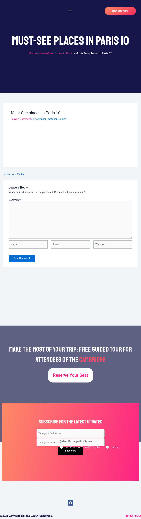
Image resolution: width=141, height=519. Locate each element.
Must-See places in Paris (56, 53)
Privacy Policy (133, 516)
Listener (115, 447)
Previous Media (14, 174)
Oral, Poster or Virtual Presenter (82, 447)
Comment (15, 199)
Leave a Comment (21, 119)
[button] (70, 11)
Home (33, 53)
